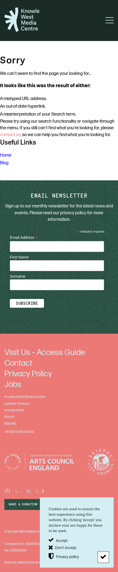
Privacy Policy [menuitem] (28, 374)
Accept (61, 540)
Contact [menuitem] (18, 363)
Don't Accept (65, 547)
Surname (17, 276)
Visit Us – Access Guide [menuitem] (44, 352)
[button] (109, 20)
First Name (19, 257)
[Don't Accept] (103, 557)
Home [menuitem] (5, 155)
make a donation (23, 504)
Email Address (24, 237)
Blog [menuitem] (4, 163)
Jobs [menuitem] (12, 384)
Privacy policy (67, 556)
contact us (10, 134)
